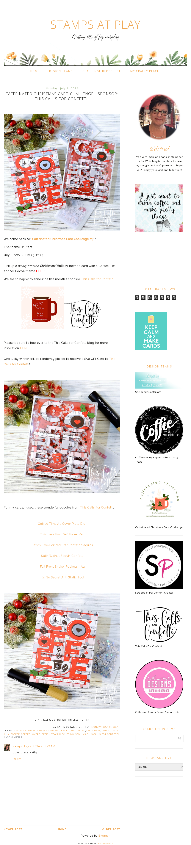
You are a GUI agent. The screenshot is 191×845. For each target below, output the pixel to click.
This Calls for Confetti (97, 279)
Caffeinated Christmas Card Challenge (41, 730)
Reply (17, 758)
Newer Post (13, 829)
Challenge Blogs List (101, 71)
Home (35, 71)
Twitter (61, 720)
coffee (15, 734)
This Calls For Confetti (96, 507)
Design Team (50, 734)
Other (85, 720)
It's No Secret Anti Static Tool (62, 577)
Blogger (104, 835)
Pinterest (73, 720)
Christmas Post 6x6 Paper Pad (62, 534)
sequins (80, 734)
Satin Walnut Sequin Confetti (62, 556)
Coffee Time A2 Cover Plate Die (61, 523)
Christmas (94, 730)
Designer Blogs (105, 843)
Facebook (49, 720)
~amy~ (17, 746)
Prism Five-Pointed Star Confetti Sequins (63, 545)
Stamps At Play (95, 24)
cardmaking (77, 730)
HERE (24, 348)
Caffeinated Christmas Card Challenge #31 (63, 239)
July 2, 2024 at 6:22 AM (39, 746)
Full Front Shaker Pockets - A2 (62, 566)
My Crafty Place (144, 71)
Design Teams (61, 71)
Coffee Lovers (30, 734)
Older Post (111, 829)
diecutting (66, 734)
